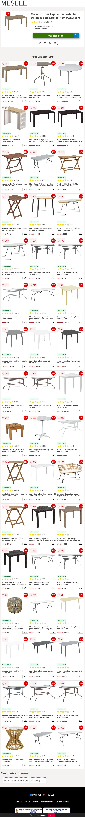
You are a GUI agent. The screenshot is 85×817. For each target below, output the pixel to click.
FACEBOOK (35, 795)
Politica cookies (62, 802)
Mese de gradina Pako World (16, 780)
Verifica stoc (63, 35)
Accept (51, 815)
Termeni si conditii (23, 802)
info (25, 101)
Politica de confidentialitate (43, 802)
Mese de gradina (38, 780)
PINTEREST (48, 795)
